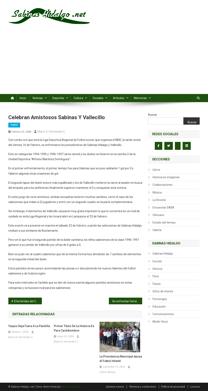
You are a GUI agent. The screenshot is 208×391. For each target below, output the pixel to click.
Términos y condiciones (142, 386)
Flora (156, 276)
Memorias (140, 98)
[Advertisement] (104, 63)
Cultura (78, 98)
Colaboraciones (162, 184)
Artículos (118, 98)
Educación (159, 306)
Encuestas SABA (163, 207)
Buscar (152, 114)
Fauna (156, 283)
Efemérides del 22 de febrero (28, 301)
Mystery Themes (70, 386)
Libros (156, 169)
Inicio (23, 98)
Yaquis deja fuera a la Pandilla (29, 326)
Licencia (195, 386)
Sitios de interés (163, 291)
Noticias (38, 98)
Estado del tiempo (164, 222)
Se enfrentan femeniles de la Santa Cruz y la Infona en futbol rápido (127, 301)
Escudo (157, 261)
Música (157, 192)
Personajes (160, 299)
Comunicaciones (163, 314)
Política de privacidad (173, 386)
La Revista (159, 200)
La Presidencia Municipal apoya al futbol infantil (121, 359)
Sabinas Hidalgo (163, 253)
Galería (157, 230)
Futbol (14, 124)
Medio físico (160, 321)
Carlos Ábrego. (108, 372)
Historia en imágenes (166, 177)
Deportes (58, 98)
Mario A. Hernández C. (52, 131)
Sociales (98, 98)
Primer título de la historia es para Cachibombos (74, 328)
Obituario (158, 215)
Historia (157, 268)
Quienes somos (115, 386)
